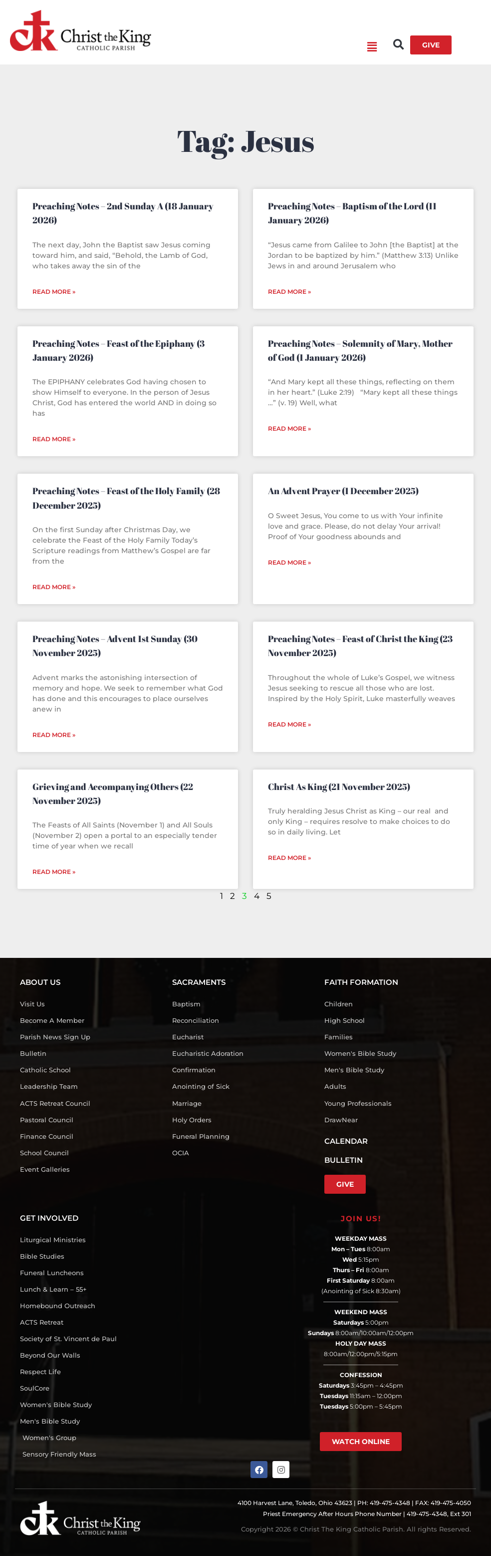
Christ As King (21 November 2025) (339, 786)
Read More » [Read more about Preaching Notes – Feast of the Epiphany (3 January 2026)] (53, 439)
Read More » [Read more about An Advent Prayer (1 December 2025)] (289, 562)
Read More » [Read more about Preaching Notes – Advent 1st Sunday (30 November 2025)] (53, 735)
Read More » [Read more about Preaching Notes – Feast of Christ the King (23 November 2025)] (289, 724)
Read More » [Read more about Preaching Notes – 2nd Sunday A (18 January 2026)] (53, 291)
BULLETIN (343, 1160)
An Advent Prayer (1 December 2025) (343, 491)
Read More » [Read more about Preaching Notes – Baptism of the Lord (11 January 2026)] (289, 291)
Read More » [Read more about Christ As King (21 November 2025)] (289, 857)
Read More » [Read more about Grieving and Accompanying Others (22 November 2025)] (53, 871)
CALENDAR (346, 1141)
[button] (264, 47)
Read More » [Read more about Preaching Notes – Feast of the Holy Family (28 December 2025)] (53, 587)
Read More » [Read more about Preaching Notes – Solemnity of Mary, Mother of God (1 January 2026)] (289, 428)
